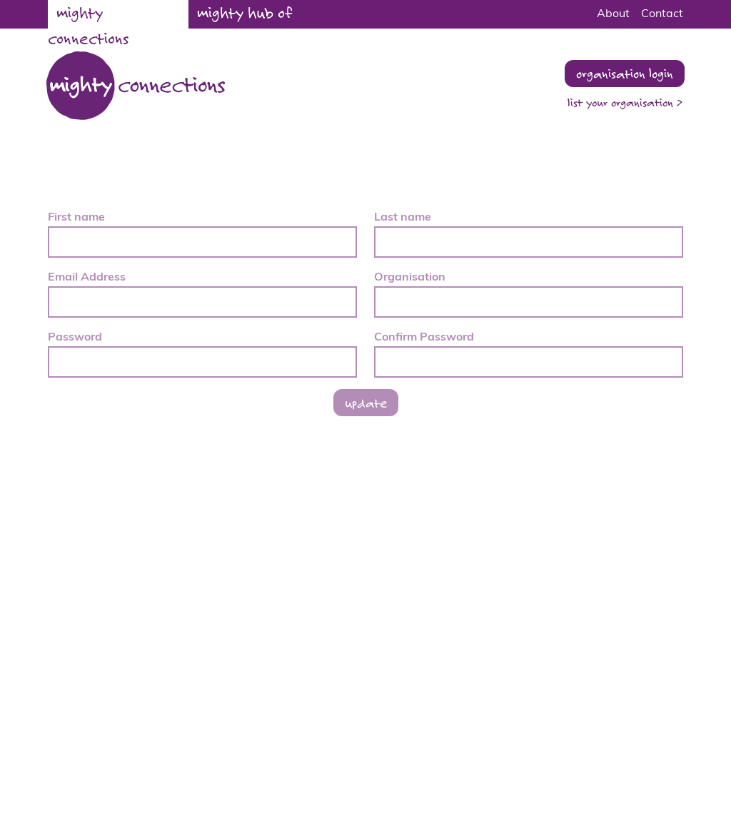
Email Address (87, 277)
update (366, 402)
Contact (662, 14)
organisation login (624, 73)
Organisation (409, 277)
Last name (402, 217)
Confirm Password (424, 337)
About (613, 14)
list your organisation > (625, 102)
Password (75, 337)
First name (76, 217)
